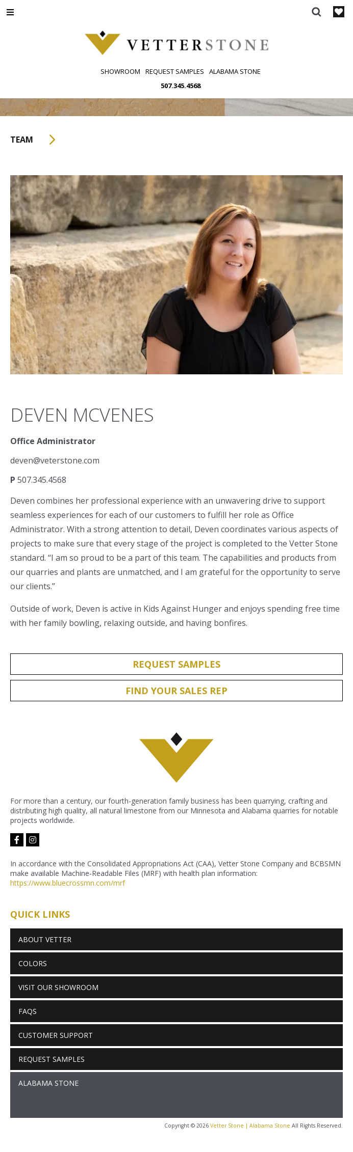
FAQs (27, 1011)
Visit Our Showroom (58, 987)
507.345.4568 (180, 85)
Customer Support (55, 1035)
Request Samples (174, 71)
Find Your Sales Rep (176, 690)
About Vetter (44, 939)
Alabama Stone (235, 71)
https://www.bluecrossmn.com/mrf (67, 883)
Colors (32, 963)
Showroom (120, 71)
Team (36, 139)
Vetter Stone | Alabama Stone (250, 1125)
